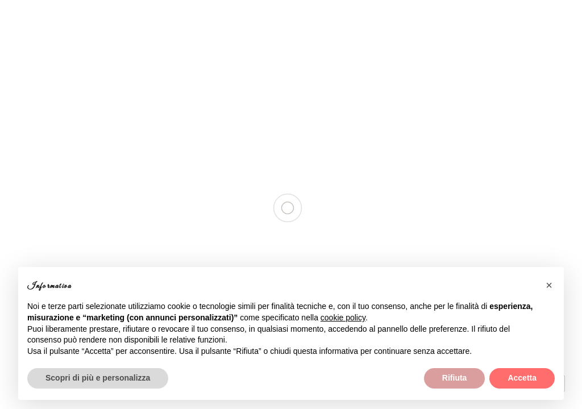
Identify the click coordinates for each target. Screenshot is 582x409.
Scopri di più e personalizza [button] (97, 377)
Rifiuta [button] (454, 377)
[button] (549, 285)
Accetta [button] (522, 377)
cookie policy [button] (343, 317)
